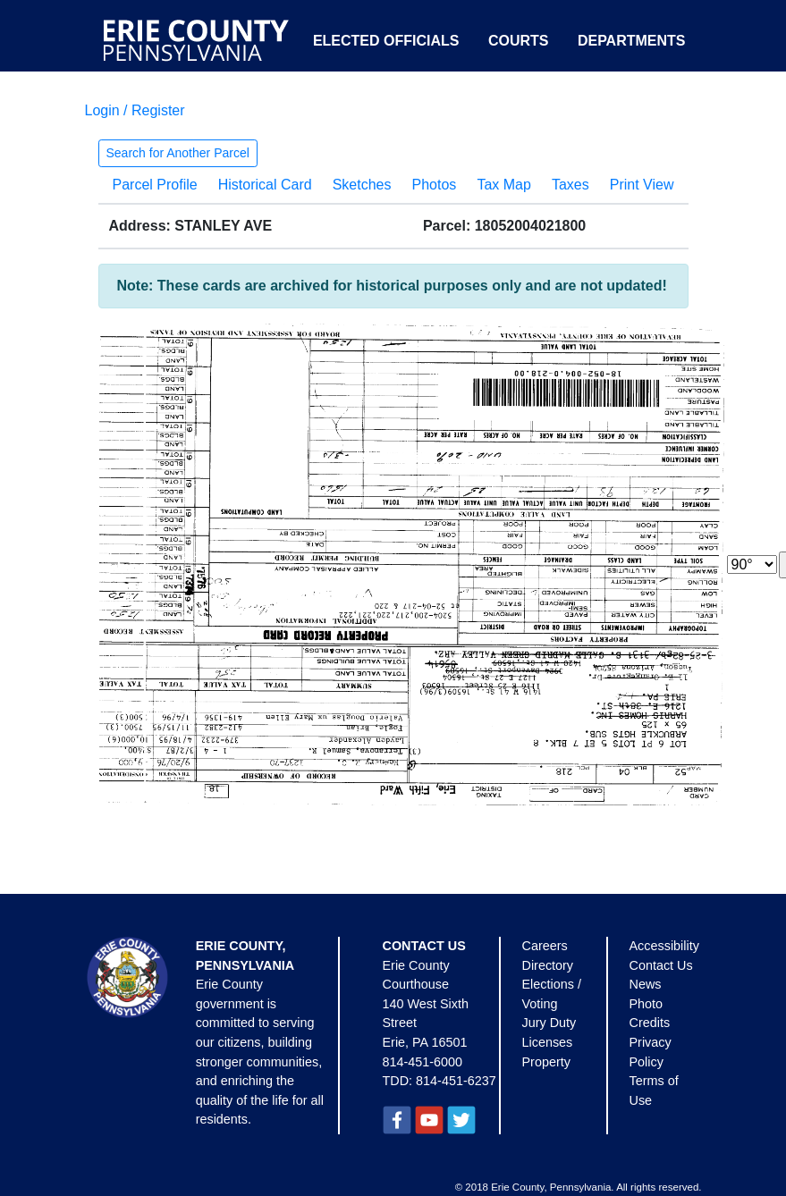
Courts (518, 40)
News (646, 984)
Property (546, 1062)
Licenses (547, 1042)
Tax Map (503, 184)
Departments (632, 40)
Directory (548, 965)
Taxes (570, 184)
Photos (434, 184)
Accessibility (664, 946)
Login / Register (135, 110)
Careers (545, 946)
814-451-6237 (456, 1081)
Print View (642, 184)
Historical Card (265, 184)
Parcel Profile (155, 184)
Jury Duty (549, 1022)
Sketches (362, 184)
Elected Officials (386, 40)
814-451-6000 (423, 1062)
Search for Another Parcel (177, 153)
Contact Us (661, 965)
